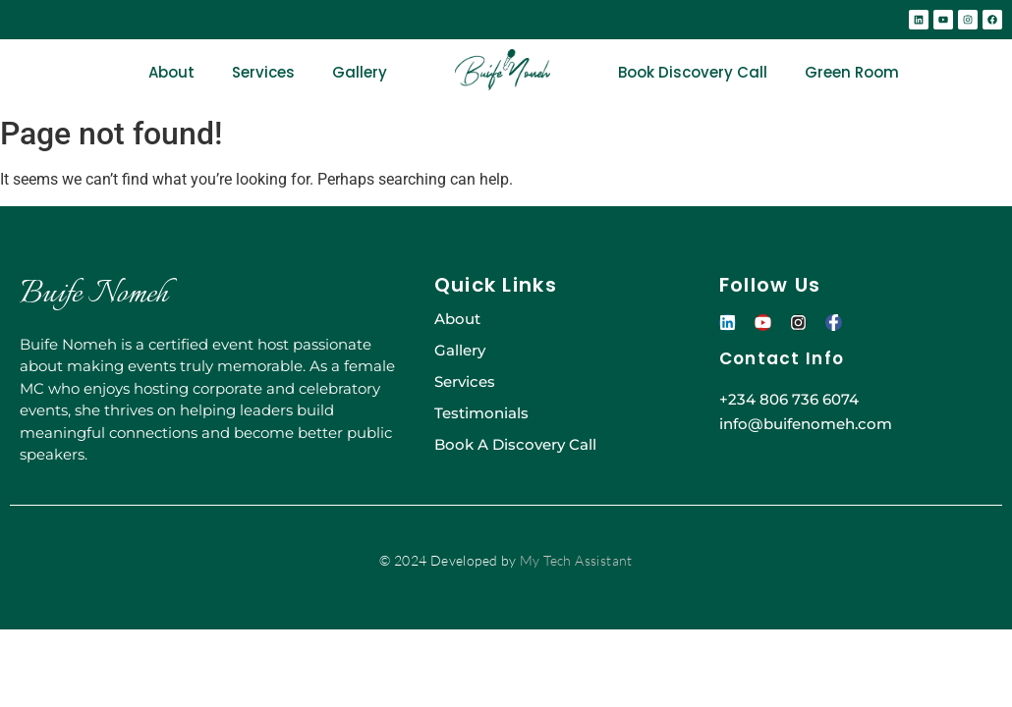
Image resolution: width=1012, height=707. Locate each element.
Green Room (852, 72)
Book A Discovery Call (515, 444)
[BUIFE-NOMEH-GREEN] (502, 69)
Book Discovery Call (692, 72)
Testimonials (481, 413)
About (171, 72)
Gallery (359, 72)
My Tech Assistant (576, 560)
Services (263, 72)
